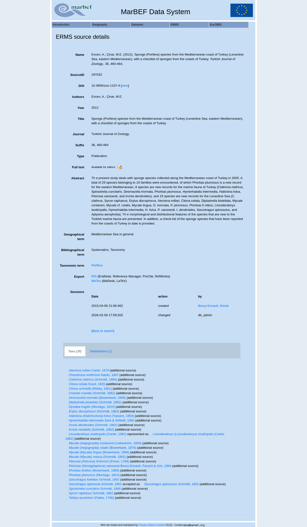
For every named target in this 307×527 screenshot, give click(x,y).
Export (79, 276)
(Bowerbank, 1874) (100, 447)
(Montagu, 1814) (90, 407)
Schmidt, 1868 (93, 488)
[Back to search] (102, 331)
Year (80, 108)
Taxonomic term (72, 265)
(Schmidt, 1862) (90, 393)
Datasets (137, 24)
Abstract (77, 178)
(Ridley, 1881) (88, 388)
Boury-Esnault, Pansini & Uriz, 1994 (118, 466)
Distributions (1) (101, 351)
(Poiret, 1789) (97, 461)
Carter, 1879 (87, 370)
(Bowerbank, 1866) (95, 397)
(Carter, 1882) (95, 434)
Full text (78, 167)
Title (81, 119)
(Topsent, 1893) (99, 416)
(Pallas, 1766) (89, 497)
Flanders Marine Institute (152, 525)
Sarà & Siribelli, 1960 (99, 420)
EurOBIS (216, 24)
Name (79, 54)
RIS (94, 276)
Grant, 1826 (85, 384)
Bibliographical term (72, 252)
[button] (67, 370)
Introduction (61, 24)
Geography (99, 24)
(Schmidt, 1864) (91, 379)
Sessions (77, 292)
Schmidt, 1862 (92, 479)
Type (80, 156)
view (125, 85)
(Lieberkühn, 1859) (103, 443)
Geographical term (74, 237)
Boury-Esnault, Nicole (213, 306)
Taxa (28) (75, 351)
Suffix (79, 145)
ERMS (175, 24)
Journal (78, 134)
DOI (81, 86)
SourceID (77, 75)
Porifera (97, 265)
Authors (78, 97)
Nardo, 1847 (92, 375)
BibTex (96, 281)
